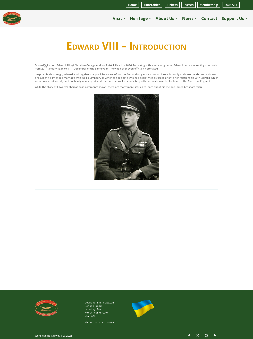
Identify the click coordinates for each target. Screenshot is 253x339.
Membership (208, 5)
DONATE (231, 5)
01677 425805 (105, 322)
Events (188, 5)
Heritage (139, 19)
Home (132, 5)
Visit (117, 19)
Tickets (172, 5)
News (187, 19)
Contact (209, 19)
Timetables (151, 5)
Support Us (233, 19)
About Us (165, 19)
